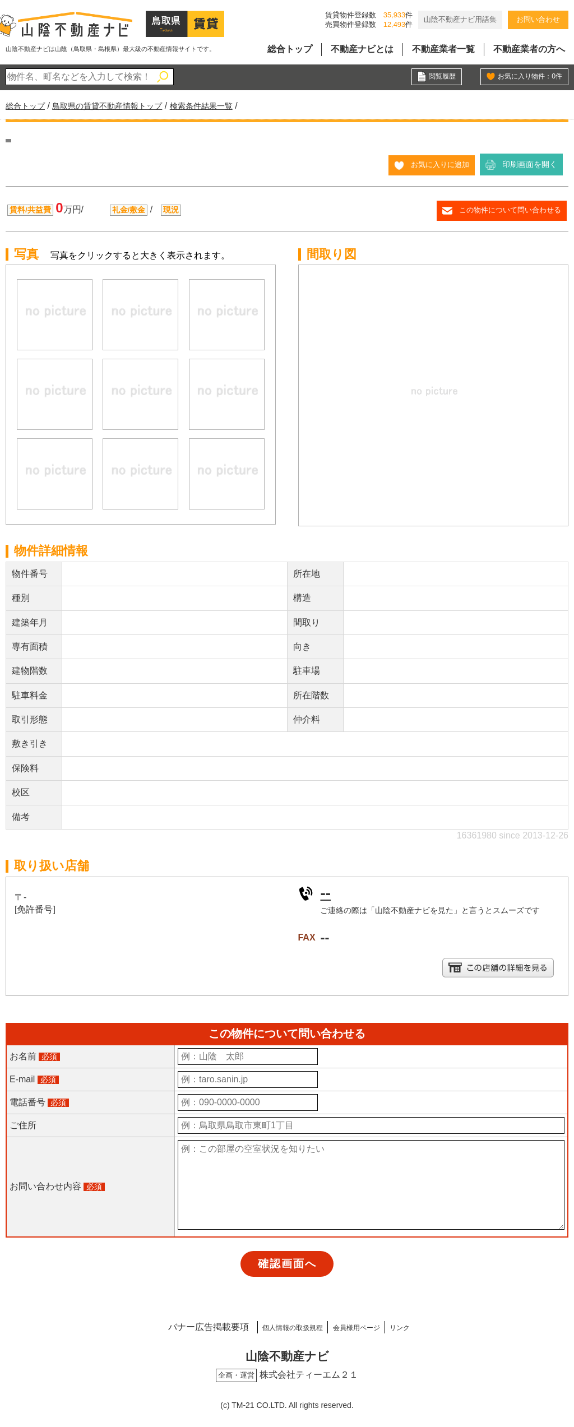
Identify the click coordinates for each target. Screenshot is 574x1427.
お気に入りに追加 (437, 164)
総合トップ (289, 49)
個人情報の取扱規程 (274, 1325)
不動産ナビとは (362, 49)
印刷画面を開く (529, 164)
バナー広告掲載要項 (176, 1325)
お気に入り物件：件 (524, 77)
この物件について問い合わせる (506, 209)
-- (326, 892)
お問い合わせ (538, 19)
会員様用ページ (363, 1325)
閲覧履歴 (440, 77)
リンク (425, 1325)
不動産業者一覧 (443, 49)
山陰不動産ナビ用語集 (460, 19)
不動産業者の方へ (529, 49)
